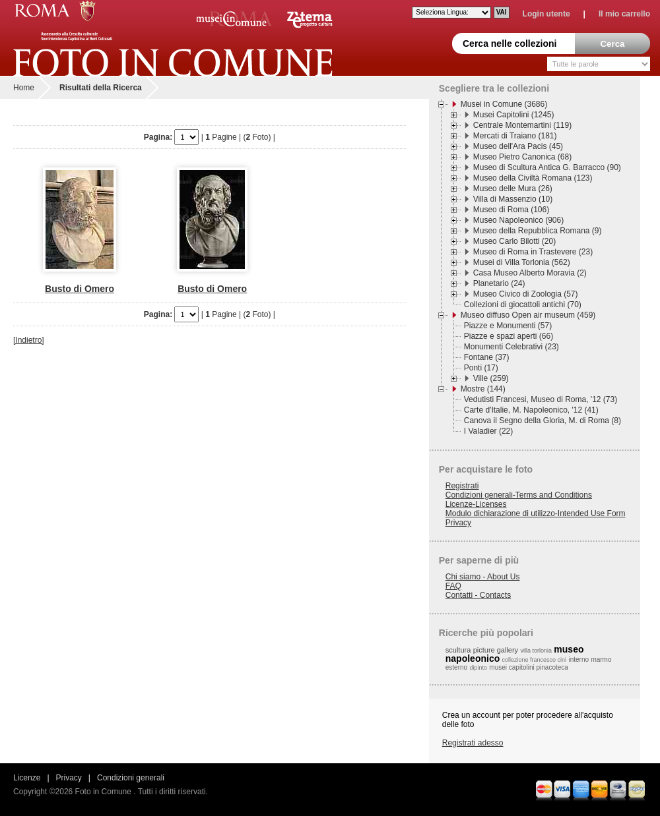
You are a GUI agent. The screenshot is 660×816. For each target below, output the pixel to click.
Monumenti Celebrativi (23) (511, 346)
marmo (601, 659)
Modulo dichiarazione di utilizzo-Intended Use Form (536, 513)
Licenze (26, 777)
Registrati (462, 485)
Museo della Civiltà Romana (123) (533, 178)
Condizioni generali (130, 777)
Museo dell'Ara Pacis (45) (518, 146)
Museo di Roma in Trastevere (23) (533, 251)
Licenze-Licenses (476, 504)
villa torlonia (536, 650)
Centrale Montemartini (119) (522, 125)
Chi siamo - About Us (483, 576)
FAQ (453, 586)
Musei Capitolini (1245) (513, 114)
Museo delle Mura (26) (512, 188)
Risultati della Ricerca (100, 87)
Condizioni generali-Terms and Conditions (519, 495)
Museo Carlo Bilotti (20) (514, 241)
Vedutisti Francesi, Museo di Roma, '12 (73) (540, 399)
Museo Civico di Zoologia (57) (525, 294)
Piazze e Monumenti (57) (508, 325)
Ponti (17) (481, 367)
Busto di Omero (79, 288)
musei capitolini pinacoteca (528, 667)
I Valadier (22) (488, 431)
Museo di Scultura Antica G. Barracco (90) (547, 167)
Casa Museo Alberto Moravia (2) (530, 272)
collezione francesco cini (534, 659)
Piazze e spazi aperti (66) (508, 336)
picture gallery (495, 650)
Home (23, 87)
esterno (456, 667)
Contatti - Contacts (478, 595)
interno (578, 659)
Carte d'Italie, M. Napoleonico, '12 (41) (531, 410)
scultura (458, 650)
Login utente (546, 13)
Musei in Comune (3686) (504, 104)
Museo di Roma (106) (511, 209)
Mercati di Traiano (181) (515, 135)
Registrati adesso (473, 742)
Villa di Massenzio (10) (513, 199)
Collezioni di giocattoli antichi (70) (522, 304)
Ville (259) (491, 378)
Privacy (458, 522)
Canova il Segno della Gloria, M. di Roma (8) (542, 420)
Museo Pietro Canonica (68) (522, 156)
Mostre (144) (483, 388)
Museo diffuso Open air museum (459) (528, 315)
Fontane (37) (487, 357)
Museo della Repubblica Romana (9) (537, 230)
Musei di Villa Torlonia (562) (521, 262)
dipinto (478, 667)
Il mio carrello (624, 13)
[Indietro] (28, 340)
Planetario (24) (499, 283)
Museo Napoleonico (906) (518, 220)
